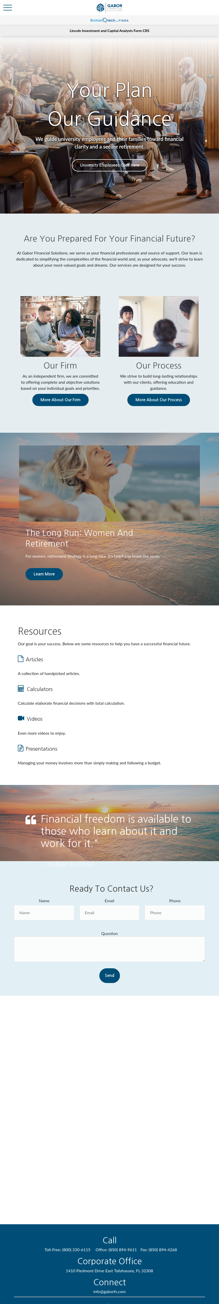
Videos (35, 718)
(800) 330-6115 (76, 1249)
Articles (34, 659)
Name (44, 900)
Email (109, 900)
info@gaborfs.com (109, 1291)
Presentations (41, 748)
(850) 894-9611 (122, 1249)
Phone (175, 900)
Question (109, 933)
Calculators (40, 689)
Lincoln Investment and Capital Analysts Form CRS (109, 30)
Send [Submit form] (109, 975)
